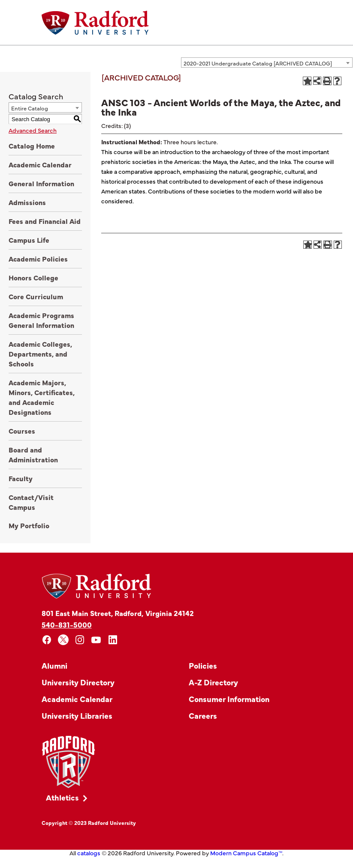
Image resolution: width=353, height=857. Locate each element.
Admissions (27, 202)
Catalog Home (32, 145)
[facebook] (47, 639)
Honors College (33, 277)
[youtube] (96, 639)
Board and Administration (33, 454)
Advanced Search (33, 130)
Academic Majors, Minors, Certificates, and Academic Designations (42, 397)
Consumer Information (229, 698)
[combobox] (267, 62)
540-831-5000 (67, 624)
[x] (63, 639)
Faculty (21, 478)
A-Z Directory (213, 682)
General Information (41, 183)
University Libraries (77, 715)
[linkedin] (113, 639)
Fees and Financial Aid (45, 221)
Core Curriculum (36, 296)
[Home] (95, 23)
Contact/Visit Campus (31, 502)
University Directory (78, 682)
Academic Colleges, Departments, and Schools (40, 353)
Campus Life (29, 239)
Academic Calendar (40, 164)
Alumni (54, 665)
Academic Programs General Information (41, 320)
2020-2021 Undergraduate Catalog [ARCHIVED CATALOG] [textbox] (258, 63)
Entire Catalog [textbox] (29, 108)
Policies (203, 665)
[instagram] (80, 639)
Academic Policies (38, 258)
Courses (22, 430)
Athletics (62, 797)
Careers (203, 715)
